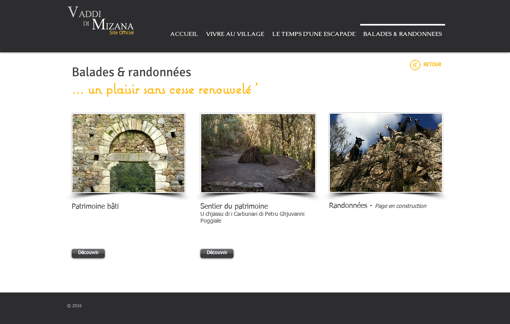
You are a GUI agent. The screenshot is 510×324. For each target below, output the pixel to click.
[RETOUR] (432, 65)
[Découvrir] (88, 253)
